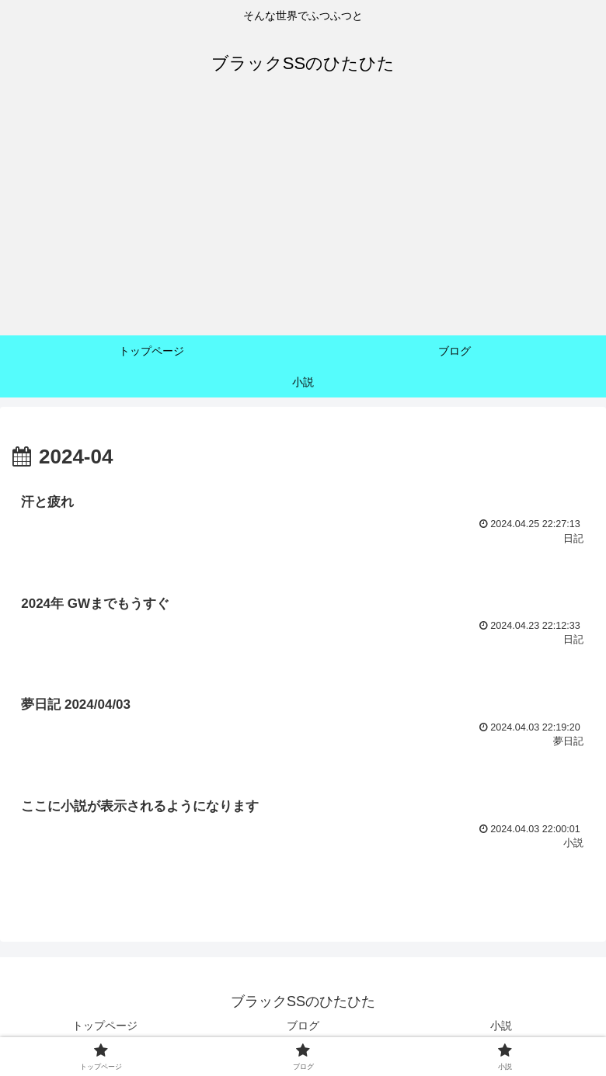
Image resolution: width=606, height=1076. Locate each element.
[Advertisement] (303, 219)
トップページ (105, 1025)
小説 (501, 1025)
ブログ (303, 1025)
